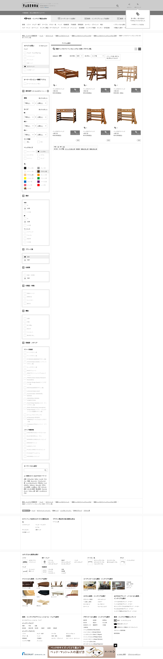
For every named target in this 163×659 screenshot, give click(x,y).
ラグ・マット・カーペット (30, 28)
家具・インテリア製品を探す (37, 18)
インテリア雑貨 (91, 28)
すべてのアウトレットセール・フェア (32, 620)
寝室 (118, 586)
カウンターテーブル (99, 562)
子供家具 (73, 24)
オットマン (51, 562)
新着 (23, 24)
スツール (50, 560)
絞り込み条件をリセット (39, 91)
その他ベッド (26, 532)
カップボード (101, 604)
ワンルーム (129, 585)
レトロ (41, 479)
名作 (37, 491)
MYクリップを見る (138, 24)
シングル (43, 151)
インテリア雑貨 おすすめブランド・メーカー (125, 611)
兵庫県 (49, 628)
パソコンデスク (131, 560)
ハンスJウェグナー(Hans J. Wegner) (92, 634)
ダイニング (104, 586)
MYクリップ (138, 5)
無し (28, 142)
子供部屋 (129, 582)
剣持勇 (94, 620)
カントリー (34, 481)
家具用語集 (117, 633)
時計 (101, 24)
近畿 (36, 625)
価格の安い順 (84, 149)
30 (58, 146)
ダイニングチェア (66, 562)
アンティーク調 (28, 585)
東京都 (24, 628)
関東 (23, 625)
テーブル (45, 24)
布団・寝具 (54, 636)
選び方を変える (43, 98)
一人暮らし (34, 487)
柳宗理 (85, 620)
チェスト (50, 571)
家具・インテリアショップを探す (98, 18)
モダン (36, 479)
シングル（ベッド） (66, 510)
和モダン (40, 483)
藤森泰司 (95, 625)
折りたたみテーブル (112, 562)
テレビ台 (50, 569)
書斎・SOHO (130, 584)
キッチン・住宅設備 (103, 28)
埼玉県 (36, 628)
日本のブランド (77, 510)
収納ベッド (55, 510)
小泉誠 (104, 625)
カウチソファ (32, 560)
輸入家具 (38, 489)
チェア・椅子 (36, 24)
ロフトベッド (31, 66)
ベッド (60, 24)
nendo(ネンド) (87, 625)
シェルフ (63, 573)
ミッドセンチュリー (31, 483)
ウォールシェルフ (102, 606)
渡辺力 (94, 622)
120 (64, 146)
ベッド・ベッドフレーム (34, 53)
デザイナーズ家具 (87, 599)
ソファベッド (26, 524)
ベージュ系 (30, 175)
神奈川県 (31, 628)
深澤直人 (104, 620)
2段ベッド (38, 529)
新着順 (78, 149)
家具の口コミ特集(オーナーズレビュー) (127, 627)
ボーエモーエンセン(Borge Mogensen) (93, 644)
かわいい (32, 485)
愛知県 (55, 628)
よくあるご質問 (121, 654)
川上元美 (104, 622)
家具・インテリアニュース (124, 620)
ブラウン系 (44, 171)
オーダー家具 (31, 489)
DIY (39, 487)
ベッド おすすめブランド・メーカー (123, 604)
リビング (89, 586)
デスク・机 (52, 24)
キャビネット (51, 573)
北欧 (25, 479)
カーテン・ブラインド (92, 24)
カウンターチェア (53, 564)
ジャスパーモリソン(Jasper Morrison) (92, 639)
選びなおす (44, 45)
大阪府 (42, 628)
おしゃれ (38, 485)
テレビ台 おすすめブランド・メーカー (124, 608)
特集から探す (119, 28)
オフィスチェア (78, 562)
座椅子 (63, 560)
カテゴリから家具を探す (30, 554)
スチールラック (102, 599)
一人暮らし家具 (87, 601)
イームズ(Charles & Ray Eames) (91, 629)
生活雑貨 (81, 28)
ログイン (129, 6)
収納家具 (66, 24)
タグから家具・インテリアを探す (94, 596)
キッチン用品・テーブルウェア (49, 28)
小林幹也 (85, 627)
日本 (28, 257)
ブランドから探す (120, 24)
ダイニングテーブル (99, 560)
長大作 (85, 622)
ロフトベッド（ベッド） (44, 510)
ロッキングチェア (66, 564)
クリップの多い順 (70, 149)
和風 (28, 481)
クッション (40, 640)
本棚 (62, 569)
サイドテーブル (111, 560)
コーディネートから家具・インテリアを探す (98, 579)
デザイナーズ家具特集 (119, 630)
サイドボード (86, 604)
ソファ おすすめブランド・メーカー (123, 601)
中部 (30, 625)
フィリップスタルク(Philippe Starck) (92, 636)
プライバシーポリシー (134, 654)
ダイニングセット (70, 633)
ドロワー (100, 601)
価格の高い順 (93, 149)
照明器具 (80, 24)
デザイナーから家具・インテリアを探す (96, 617)
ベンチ (76, 560)
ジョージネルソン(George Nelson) (92, 632)
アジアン (28, 594)
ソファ (29, 24)
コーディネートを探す (68, 18)
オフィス (129, 587)
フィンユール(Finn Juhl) (89, 641)
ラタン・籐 (32, 491)
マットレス (25, 529)
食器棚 (63, 571)
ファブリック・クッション (69, 28)
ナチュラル (30, 479)
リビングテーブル (98, 564)
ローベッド (86, 606)
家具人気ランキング (122, 623)
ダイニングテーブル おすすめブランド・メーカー (126, 606)
